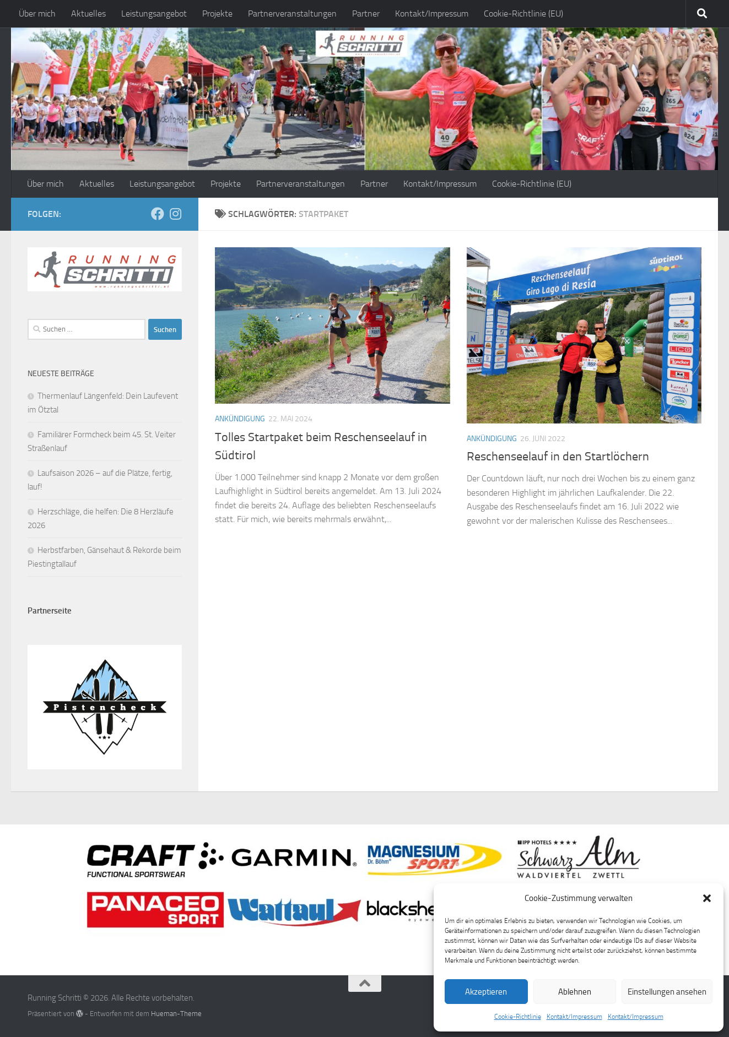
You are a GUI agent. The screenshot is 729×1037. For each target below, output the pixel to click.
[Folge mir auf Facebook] (157, 213)
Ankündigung (240, 419)
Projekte (217, 13)
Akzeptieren (486, 992)
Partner (366, 13)
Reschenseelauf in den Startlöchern (558, 456)
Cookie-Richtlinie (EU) (523, 13)
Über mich (37, 13)
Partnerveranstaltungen (292, 13)
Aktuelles (88, 13)
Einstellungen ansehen (667, 992)
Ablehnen (574, 992)
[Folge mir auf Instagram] (175, 213)
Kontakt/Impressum (574, 1016)
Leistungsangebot (154, 13)
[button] (706, 898)
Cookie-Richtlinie (517, 1016)
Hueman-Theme (176, 1013)
